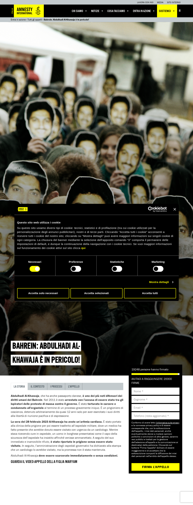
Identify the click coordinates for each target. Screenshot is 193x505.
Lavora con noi (145, 2)
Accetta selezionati (96, 293)
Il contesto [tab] (37, 387)
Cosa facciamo (118, 11)
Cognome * (141, 399)
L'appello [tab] (73, 387)
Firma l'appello (155, 467)
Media (160, 2)
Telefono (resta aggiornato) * (151, 415)
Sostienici (167, 11)
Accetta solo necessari (43, 293)
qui (83, 247)
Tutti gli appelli (35, 19)
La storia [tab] (19, 387)
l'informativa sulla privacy (167, 422)
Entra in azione (144, 11)
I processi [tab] (56, 387)
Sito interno (174, 2)
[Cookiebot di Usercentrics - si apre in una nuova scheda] (151, 209)
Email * (138, 407)
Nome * (138, 391)
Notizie (97, 11)
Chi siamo (79, 11)
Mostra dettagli (159, 282)
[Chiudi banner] (174, 209)
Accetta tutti (150, 293)
